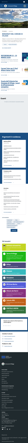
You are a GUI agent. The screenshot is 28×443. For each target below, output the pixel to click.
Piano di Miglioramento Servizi (7, 407)
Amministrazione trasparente (7, 388)
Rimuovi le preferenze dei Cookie (8, 441)
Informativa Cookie (5, 398)
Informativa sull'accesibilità (7, 402)
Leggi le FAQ (4, 404)
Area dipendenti (5, 383)
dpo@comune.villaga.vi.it (9, 426)
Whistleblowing (5, 389)
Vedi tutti (14, 230)
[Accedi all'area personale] (24, 1)
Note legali (4, 406)
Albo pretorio (4, 381)
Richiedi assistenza (5, 373)
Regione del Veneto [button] (4, 1)
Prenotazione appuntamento (7, 371)
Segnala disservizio (5, 375)
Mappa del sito (4, 435)
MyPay (3, 379)
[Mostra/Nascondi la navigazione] (1, 6)
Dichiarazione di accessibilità (7, 400)
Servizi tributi (4, 377)
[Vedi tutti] (7, 48)
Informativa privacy (5, 394)
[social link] (3, 429)
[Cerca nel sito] (24, 6)
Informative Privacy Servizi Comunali (9, 396)
